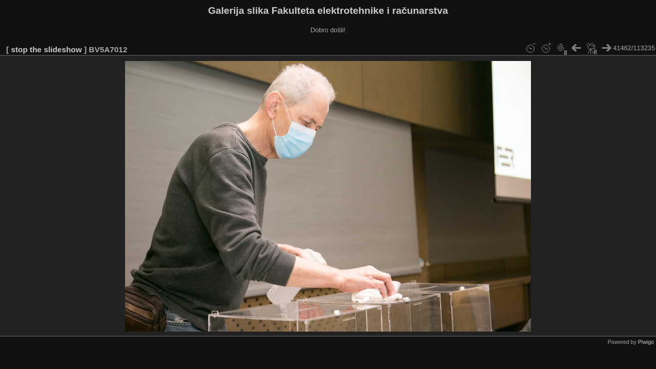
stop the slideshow (46, 49)
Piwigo (646, 342)
